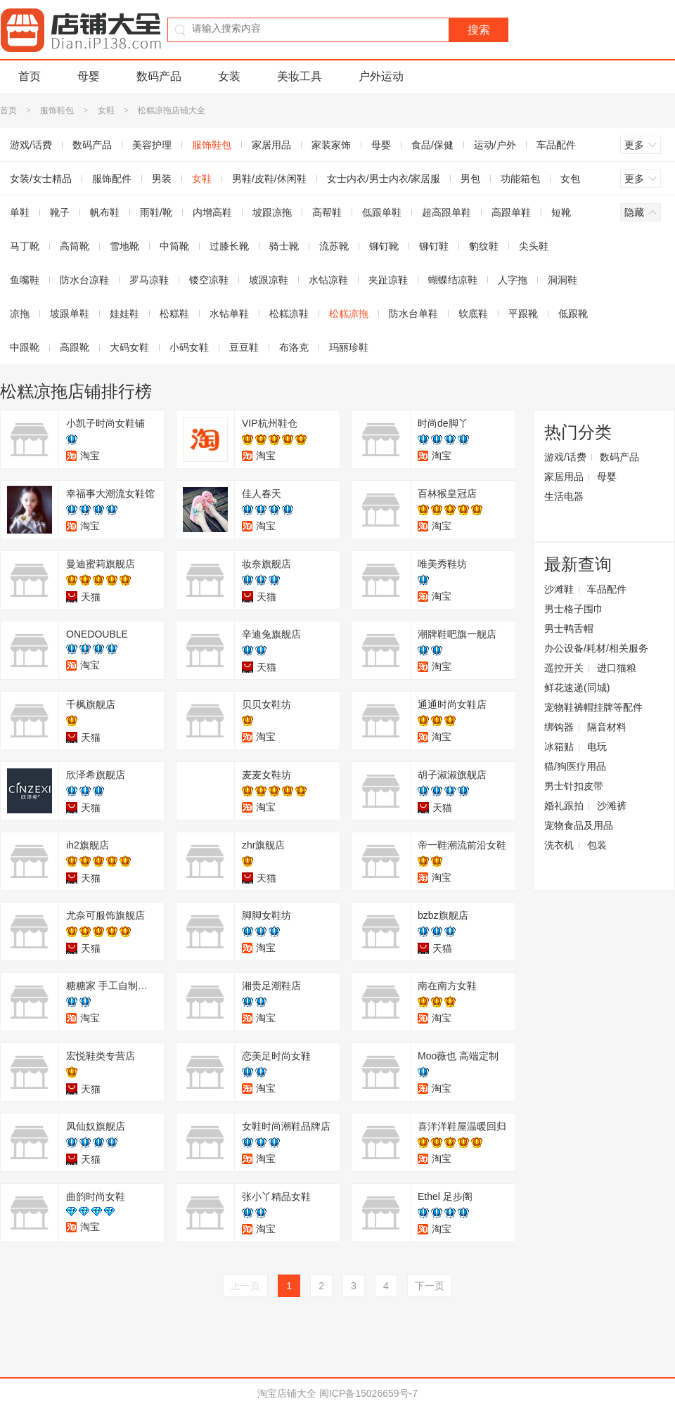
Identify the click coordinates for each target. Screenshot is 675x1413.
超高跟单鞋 (446, 212)
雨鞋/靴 (156, 212)
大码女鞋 (129, 347)
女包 (570, 178)
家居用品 (271, 144)
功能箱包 (520, 178)
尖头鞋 (533, 246)
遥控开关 (564, 667)
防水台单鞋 (413, 313)
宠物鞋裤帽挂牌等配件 (593, 707)
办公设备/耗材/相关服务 (596, 648)
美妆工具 (299, 76)
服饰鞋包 (57, 110)
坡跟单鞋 (69, 313)
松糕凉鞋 (289, 313)
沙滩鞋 (559, 589)
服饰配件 (111, 178)
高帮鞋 (327, 212)
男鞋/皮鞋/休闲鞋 (269, 178)
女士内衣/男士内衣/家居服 (384, 178)
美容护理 (152, 144)
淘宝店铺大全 (286, 1393)
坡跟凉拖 (272, 212)
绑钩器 (559, 727)
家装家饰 (331, 144)
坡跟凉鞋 (268, 279)
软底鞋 (473, 313)
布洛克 (294, 347)
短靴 (561, 212)
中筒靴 (174, 246)
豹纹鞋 (484, 246)
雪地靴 (124, 246)
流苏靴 (334, 246)
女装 (229, 76)
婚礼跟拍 (564, 805)
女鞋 (106, 110)
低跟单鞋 (381, 212)
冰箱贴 (559, 746)
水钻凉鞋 (328, 279)
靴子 (60, 212)
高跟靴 (74, 347)
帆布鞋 (105, 212)
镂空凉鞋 (209, 279)
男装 (162, 178)
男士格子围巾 (573, 608)
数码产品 (158, 76)
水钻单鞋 (229, 313)
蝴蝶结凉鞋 (452, 279)
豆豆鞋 (244, 347)
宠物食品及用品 (578, 825)
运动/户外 (495, 144)
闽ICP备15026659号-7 (368, 1393)
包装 (597, 845)
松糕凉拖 (348, 313)
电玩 (597, 746)
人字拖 (512, 279)
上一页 (245, 1285)
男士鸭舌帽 (568, 628)
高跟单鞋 (511, 212)
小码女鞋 (189, 347)
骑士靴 (284, 246)
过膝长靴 (229, 246)
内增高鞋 (212, 212)
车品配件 (556, 144)
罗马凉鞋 (149, 279)
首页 (29, 76)
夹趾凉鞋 (388, 279)
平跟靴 (523, 313)
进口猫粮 (616, 667)
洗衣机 (559, 845)
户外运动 (381, 76)
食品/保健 (432, 144)
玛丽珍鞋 (348, 347)
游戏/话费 (565, 457)
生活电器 (564, 496)
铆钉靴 (384, 246)
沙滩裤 (611, 805)
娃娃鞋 (124, 313)
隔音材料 (606, 727)
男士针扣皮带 (573, 786)
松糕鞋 (174, 313)
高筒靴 (74, 246)
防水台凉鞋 (84, 279)
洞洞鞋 (562, 279)
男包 (470, 178)
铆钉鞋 (434, 246)
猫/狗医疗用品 (575, 766)
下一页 (429, 1285)
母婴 (88, 76)
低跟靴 (573, 313)
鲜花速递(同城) (577, 687)
